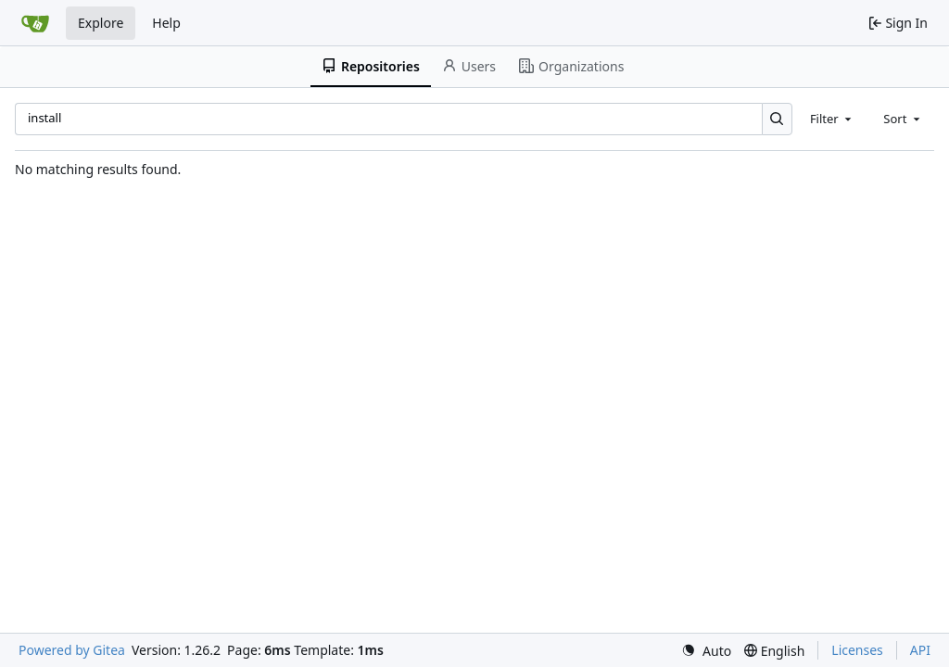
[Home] (35, 23)
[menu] (706, 651)
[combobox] (832, 118)
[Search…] (777, 119)
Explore (100, 22)
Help (166, 22)
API (920, 650)
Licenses (857, 650)
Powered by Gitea (72, 650)
